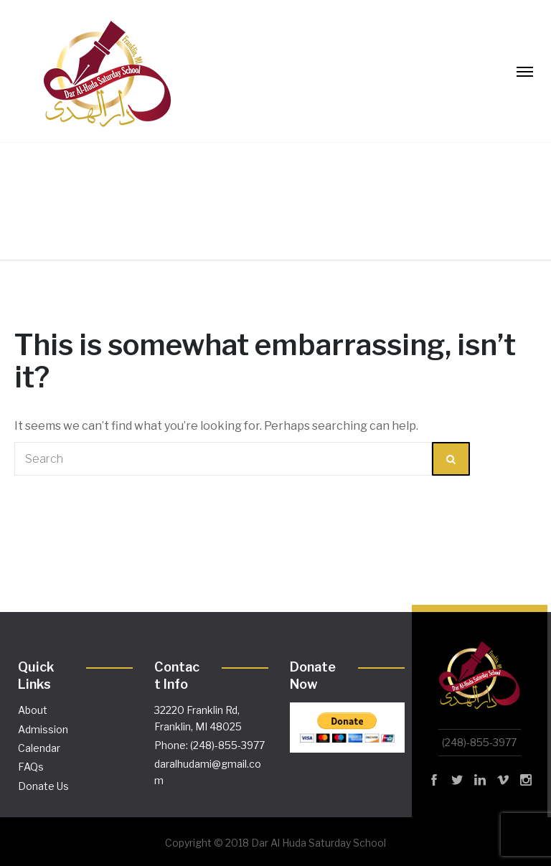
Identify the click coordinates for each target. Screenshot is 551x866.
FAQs (31, 767)
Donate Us (43, 786)
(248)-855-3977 (479, 742)
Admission (43, 729)
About (32, 710)
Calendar (39, 748)
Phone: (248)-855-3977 (209, 745)
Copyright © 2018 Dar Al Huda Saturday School (275, 843)
